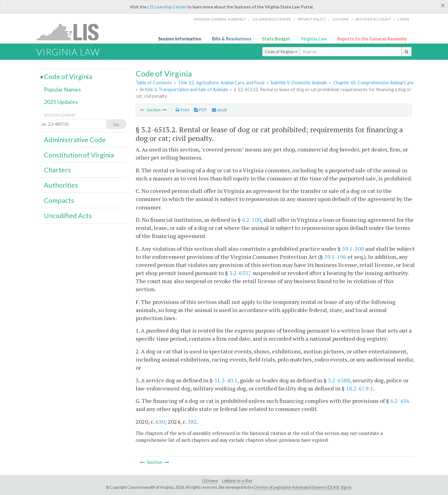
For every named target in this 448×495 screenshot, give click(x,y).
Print (182, 109)
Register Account (373, 19)
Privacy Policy (312, 19)
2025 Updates (61, 101)
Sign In (346, 487)
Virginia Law (314, 38)
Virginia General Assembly (220, 19)
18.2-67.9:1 (359, 388)
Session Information (179, 38)
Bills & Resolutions (231, 38)
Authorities (61, 185)
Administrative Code (75, 140)
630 (160, 421)
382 (192, 421)
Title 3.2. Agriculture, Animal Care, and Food (221, 82)
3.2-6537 (240, 273)
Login (403, 19)
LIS (71, 31)
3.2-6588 (339, 380)
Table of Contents (154, 82)
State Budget (276, 38)
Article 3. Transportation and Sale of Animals (184, 89)
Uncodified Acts (68, 216)
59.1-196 (335, 256)
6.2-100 (251, 219)
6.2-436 (399, 400)
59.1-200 (353, 248)
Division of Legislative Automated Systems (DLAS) (296, 487)
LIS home (341, 19)
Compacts (59, 200)
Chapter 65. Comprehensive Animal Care (373, 82)
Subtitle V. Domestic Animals (298, 82)
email (219, 109)
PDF (200, 109)
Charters (57, 170)
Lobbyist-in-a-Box (237, 481)
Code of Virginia (281, 51)
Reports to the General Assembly (372, 38)
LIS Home (210, 481)
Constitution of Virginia (79, 155)
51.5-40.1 (225, 380)
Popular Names (62, 89)
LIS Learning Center (166, 6)
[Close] (443, 5)
